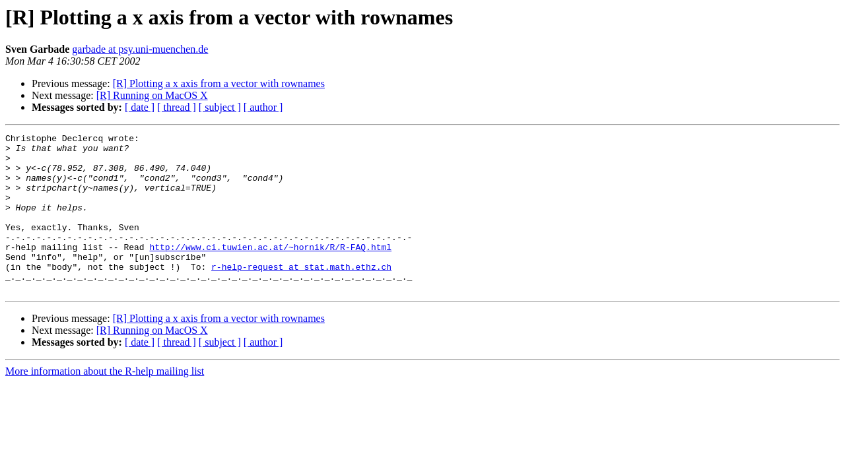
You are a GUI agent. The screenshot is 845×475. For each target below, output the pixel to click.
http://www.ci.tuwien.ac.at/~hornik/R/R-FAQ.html (270, 270)
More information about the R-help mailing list (104, 402)
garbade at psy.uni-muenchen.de (140, 49)
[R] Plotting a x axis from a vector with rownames (219, 83)
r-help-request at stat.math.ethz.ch (301, 294)
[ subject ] (220, 107)
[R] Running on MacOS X (152, 95)
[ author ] (263, 107)
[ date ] (139, 107)
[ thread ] (176, 107)
